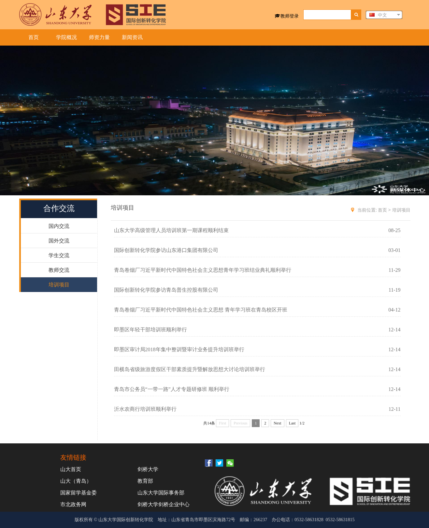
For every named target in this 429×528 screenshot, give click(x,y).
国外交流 (59, 240)
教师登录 (287, 16)
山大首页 (70, 469)
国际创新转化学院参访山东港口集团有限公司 (166, 250)
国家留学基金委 (78, 492)
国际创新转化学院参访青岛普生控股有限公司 (166, 290)
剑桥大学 (147, 469)
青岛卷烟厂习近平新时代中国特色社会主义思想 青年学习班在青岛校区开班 (200, 310)
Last (292, 423)
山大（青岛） (76, 480)
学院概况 (66, 37)
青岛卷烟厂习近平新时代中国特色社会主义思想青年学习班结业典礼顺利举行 (202, 270)
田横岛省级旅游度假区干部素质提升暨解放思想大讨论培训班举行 (189, 369)
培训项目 (59, 284)
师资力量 (99, 37)
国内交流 (59, 226)
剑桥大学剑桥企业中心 (163, 504)
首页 (33, 37)
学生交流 (59, 255)
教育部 (145, 480)
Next (277, 423)
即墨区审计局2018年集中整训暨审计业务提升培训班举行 (179, 349)
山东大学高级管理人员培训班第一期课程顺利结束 (171, 230)
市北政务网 (73, 504)
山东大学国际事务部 (160, 492)
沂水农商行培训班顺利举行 (145, 409)
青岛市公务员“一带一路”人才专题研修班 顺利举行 (171, 389)
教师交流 (59, 270)
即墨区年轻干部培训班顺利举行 (150, 329)
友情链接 (73, 457)
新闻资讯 (132, 37)
